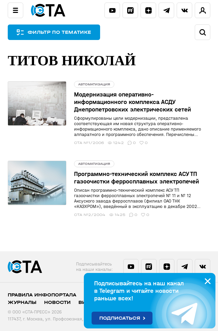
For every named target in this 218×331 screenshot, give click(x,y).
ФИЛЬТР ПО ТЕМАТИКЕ (59, 32)
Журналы (22, 302)
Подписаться (119, 318)
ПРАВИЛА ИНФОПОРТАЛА (42, 295)
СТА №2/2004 (90, 215)
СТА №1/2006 (89, 143)
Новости (57, 302)
